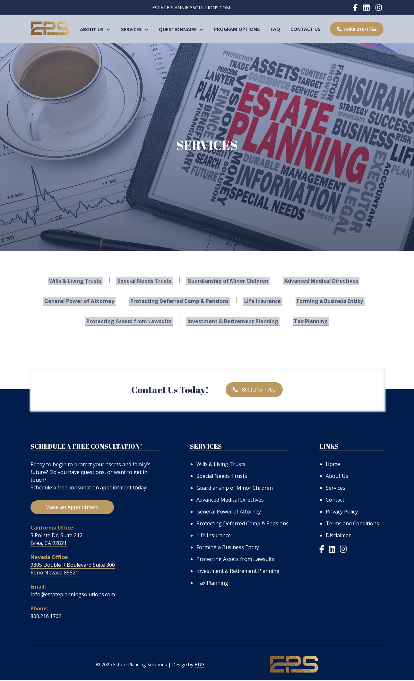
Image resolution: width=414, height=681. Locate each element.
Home (333, 464)
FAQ (275, 29)
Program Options (237, 29)
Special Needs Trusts (146, 280)
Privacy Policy (342, 511)
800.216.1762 (45, 616)
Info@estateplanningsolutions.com (72, 595)
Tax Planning (308, 320)
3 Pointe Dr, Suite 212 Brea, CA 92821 (56, 539)
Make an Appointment (72, 507)
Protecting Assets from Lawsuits (131, 320)
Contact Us (305, 29)
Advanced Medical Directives (317, 280)
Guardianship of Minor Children (226, 280)
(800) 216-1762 (356, 29)
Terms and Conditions (352, 523)
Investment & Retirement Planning (232, 320)
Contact (335, 499)
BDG (199, 665)
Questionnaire (181, 29)
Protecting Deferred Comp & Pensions (181, 300)
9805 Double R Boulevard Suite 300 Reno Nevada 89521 (72, 569)
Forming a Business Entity (326, 300)
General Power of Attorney (83, 300)
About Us (95, 29)
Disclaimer (338, 535)
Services (135, 29)
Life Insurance (261, 300)
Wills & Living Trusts (80, 280)
